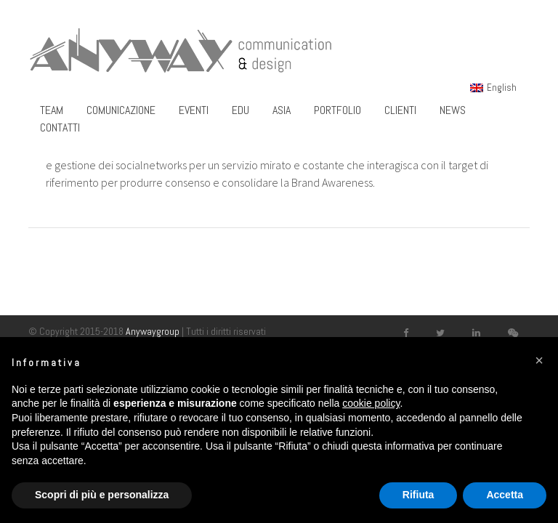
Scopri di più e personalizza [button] (102, 494)
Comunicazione (120, 110)
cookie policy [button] (371, 403)
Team (51, 110)
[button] (539, 360)
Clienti (400, 110)
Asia (281, 110)
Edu (240, 110)
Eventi (194, 110)
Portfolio (337, 110)
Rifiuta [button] (418, 494)
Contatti (60, 127)
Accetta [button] (504, 494)
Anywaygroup (152, 331)
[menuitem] (493, 87)
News (453, 110)
